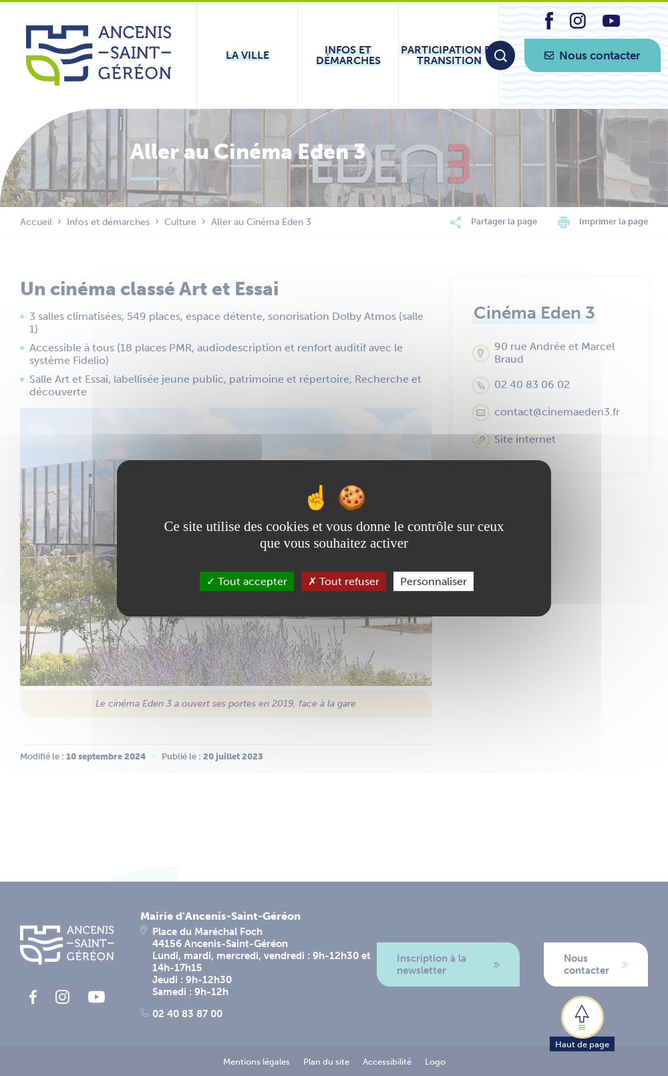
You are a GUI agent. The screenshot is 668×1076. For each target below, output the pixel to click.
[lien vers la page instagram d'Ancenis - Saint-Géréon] (578, 25)
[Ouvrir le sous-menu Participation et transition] (449, 55)
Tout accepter (246, 580)
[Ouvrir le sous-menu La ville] (247, 55)
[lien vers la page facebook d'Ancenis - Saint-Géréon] (549, 25)
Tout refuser (343, 580)
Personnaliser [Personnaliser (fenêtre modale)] (433, 580)
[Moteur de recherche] (500, 55)
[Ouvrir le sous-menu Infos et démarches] (348, 55)
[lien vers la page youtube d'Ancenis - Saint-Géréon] (611, 23)
